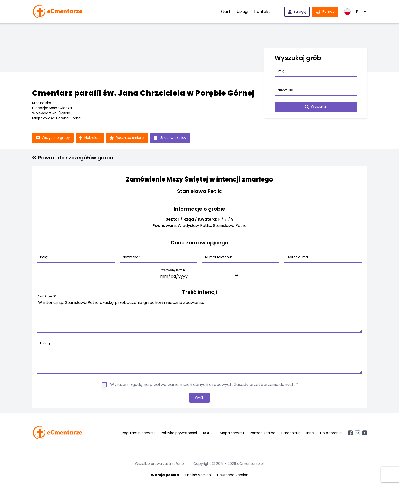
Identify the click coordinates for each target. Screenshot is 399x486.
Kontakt (261, 12)
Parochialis (290, 433)
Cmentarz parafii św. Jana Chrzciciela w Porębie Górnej (143, 93)
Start (224, 12)
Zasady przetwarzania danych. (265, 385)
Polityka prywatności (179, 433)
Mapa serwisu (232, 433)
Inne (310, 433)
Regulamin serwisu (138, 433)
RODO (208, 433)
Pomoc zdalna (262, 433)
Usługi (241, 12)
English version (198, 475)
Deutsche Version (232, 475)
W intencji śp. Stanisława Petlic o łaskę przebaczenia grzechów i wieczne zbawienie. (199, 315)
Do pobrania (331, 433)
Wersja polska (165, 475)
